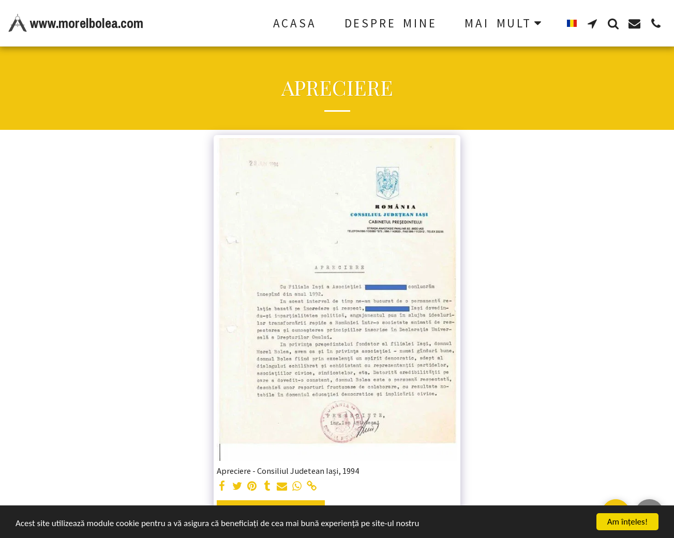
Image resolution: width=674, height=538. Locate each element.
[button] (592, 23)
